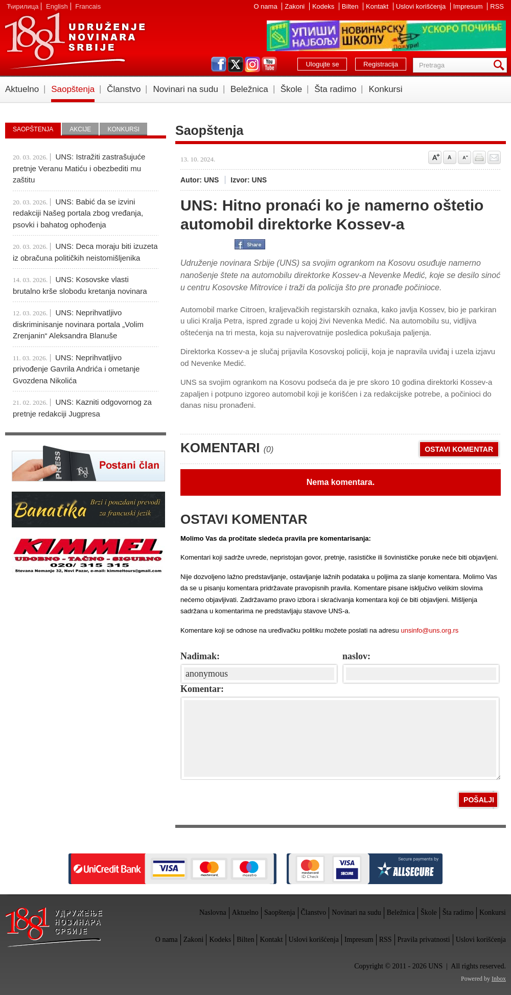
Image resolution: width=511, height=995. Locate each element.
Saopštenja (73, 89)
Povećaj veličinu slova (435, 157)
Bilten (351, 6)
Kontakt (378, 6)
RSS (497, 6)
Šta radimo (335, 89)
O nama (266, 6)
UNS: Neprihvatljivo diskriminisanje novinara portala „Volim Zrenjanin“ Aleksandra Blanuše (78, 324)
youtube (269, 64)
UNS (75, 41)
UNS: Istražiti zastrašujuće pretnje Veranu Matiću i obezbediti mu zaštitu (79, 168)
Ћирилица (22, 6)
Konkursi (385, 89)
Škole (292, 89)
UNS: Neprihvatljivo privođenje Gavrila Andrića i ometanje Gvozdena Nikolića (76, 369)
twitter (235, 64)
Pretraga (500, 65)
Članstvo (124, 89)
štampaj (479, 157)
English (57, 6)
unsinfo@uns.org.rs (429, 630)
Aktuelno (22, 89)
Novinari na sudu (185, 89)
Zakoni (296, 6)
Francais (88, 6)
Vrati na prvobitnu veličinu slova (449, 157)
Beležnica (249, 89)
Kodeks (324, 6)
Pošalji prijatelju (494, 157)
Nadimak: (200, 656)
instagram (252, 64)
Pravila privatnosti (424, 939)
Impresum (468, 6)
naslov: (356, 656)
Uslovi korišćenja (422, 6)
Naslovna (212, 912)
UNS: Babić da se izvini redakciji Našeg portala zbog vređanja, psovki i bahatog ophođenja (78, 213)
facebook (218, 64)
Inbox (499, 978)
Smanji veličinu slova (464, 157)
